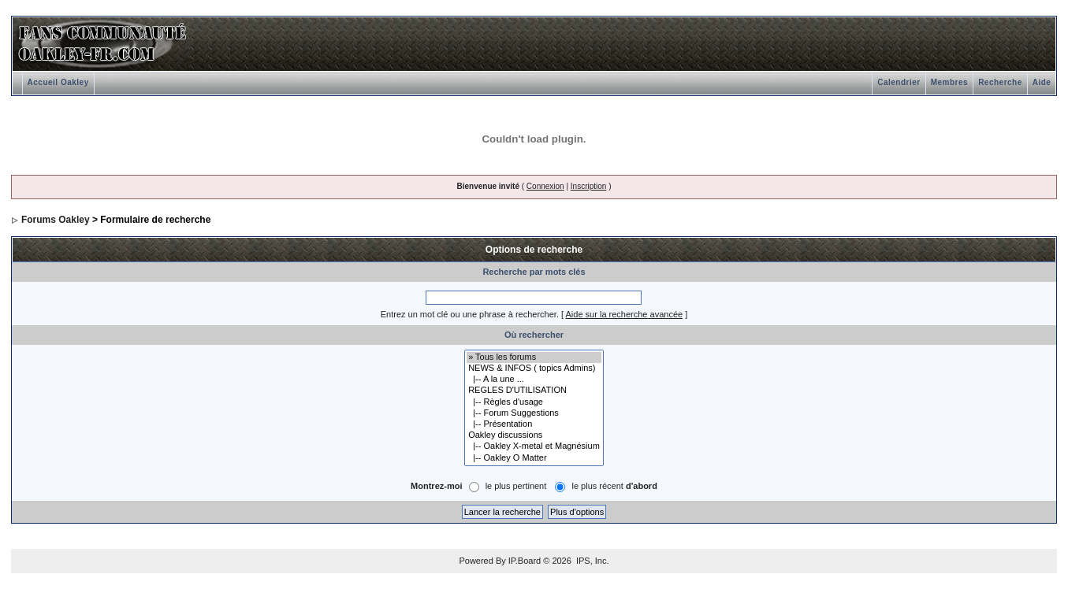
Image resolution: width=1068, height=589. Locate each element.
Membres (949, 82)
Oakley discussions (534, 435)
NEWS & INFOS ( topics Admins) (534, 368)
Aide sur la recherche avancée (624, 314)
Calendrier (898, 82)
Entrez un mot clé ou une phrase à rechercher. (470, 314)
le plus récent (614, 486)
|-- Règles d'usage (534, 402)
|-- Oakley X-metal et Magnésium (534, 446)
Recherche (1000, 82)
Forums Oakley (55, 219)
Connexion (545, 186)
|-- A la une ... (534, 379)
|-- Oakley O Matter (534, 458)
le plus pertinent (516, 486)
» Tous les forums (534, 357)
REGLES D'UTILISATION (534, 390)
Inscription (589, 186)
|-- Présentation (534, 424)
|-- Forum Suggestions (534, 413)
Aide (1042, 82)
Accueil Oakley (58, 82)
